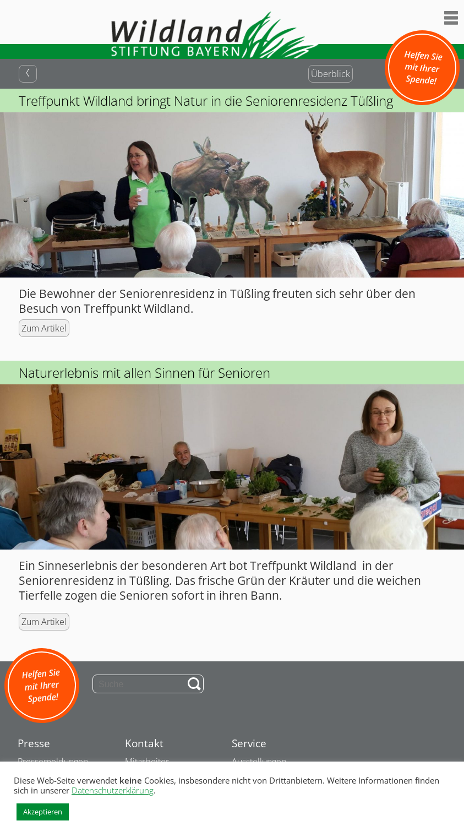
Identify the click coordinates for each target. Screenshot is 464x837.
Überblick (330, 74)
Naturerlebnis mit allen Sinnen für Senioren (144, 372)
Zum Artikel (44, 328)
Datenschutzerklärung (113, 790)
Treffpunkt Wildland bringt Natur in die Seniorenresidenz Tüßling (206, 100)
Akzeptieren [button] (42, 812)
